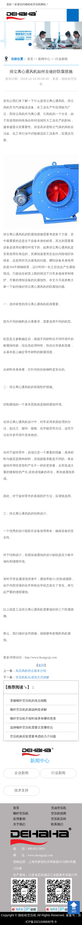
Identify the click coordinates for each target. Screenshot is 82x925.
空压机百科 (58, 819)
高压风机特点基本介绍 (31, 670)
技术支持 (21, 790)
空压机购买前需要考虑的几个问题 (33, 736)
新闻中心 (44, 59)
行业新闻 (61, 59)
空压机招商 (58, 813)
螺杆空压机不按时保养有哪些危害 (33, 718)
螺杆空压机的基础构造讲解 (28, 709)
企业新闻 (21, 773)
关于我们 (19, 824)
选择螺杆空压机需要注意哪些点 (31, 727)
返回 (41, 665)
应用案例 (19, 819)
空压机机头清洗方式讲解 (32, 677)
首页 (30, 59)
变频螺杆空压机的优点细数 (28, 700)
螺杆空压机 (20, 813)
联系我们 (57, 824)
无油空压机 (58, 808)
